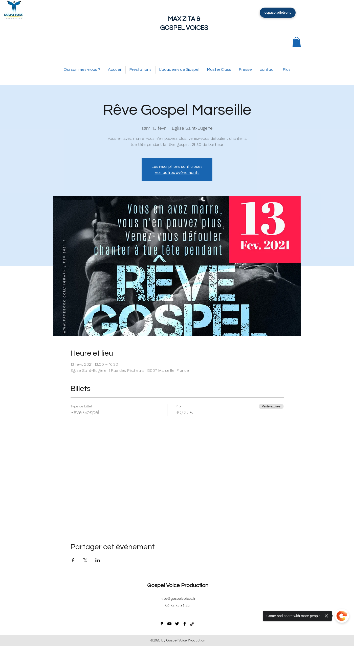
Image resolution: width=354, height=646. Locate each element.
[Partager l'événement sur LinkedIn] (97, 560)
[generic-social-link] (192, 623)
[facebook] (184, 623)
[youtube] (169, 623)
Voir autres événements (177, 173)
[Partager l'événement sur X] (85, 560)
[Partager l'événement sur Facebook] (73, 560)
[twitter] (177, 623)
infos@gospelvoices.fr (177, 598)
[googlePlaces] (161, 623)
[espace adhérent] (278, 13)
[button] (296, 42)
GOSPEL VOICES (184, 28)
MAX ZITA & (184, 19)
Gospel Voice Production (177, 585)
